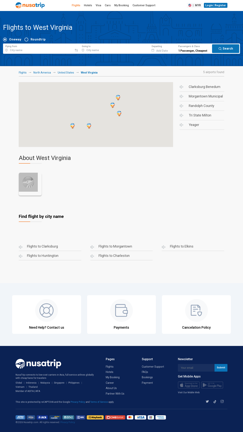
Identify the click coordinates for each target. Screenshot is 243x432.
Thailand (33, 387)
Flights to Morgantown (115, 246)
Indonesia (31, 382)
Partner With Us (115, 393)
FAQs (145, 371)
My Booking (121, 5)
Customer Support (144, 5)
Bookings (147, 377)
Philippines (74, 382)
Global (19, 382)
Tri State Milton (200, 115)
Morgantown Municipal (206, 96)
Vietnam (20, 387)
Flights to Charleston (114, 256)
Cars (108, 5)
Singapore (59, 382)
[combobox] (38, 48)
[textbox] (38, 48)
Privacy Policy (78, 402)
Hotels (88, 5)
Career (110, 382)
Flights (76, 5)
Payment (147, 382)
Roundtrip (38, 39)
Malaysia (45, 382)
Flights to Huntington (42, 256)
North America (42, 72)
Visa (98, 5)
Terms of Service (99, 402)
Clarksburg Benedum (204, 87)
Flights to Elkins (181, 246)
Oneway (15, 39)
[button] (112, 105)
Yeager (194, 125)
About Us (111, 388)
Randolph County (201, 106)
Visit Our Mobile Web (189, 392)
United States (66, 72)
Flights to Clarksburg (42, 246)
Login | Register (215, 5)
